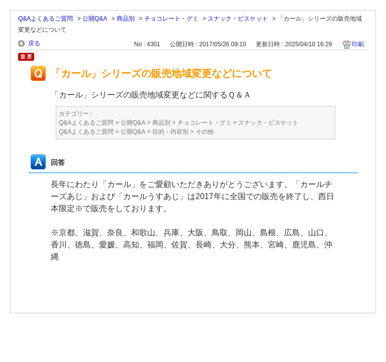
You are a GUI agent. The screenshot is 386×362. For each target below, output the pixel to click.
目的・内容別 (170, 131)
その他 (205, 131)
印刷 (358, 44)
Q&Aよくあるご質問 (45, 18)
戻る (34, 43)
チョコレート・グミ (171, 18)
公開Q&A (94, 18)
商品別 (126, 18)
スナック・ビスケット (238, 18)
